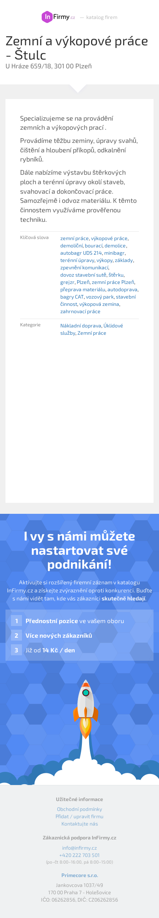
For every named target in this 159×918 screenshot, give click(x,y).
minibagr (114, 253)
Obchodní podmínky (79, 809)
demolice (115, 245)
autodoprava (122, 289)
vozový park (100, 296)
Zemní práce (91, 333)
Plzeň (83, 282)
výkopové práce (109, 238)
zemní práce (74, 238)
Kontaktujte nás (79, 823)
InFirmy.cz (58, 17)
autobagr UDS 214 (81, 253)
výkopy (104, 260)
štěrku (116, 275)
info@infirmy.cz (79, 848)
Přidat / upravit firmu (80, 816)
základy (124, 260)
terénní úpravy (77, 260)
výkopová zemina (99, 304)
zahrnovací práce (80, 311)
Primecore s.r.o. (79, 875)
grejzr (67, 282)
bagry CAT (72, 296)
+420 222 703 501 (79, 855)
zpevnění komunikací (84, 267)
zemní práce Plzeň (113, 282)
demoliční (71, 245)
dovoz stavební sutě (83, 275)
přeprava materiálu (82, 289)
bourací (93, 245)
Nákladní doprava (80, 325)
